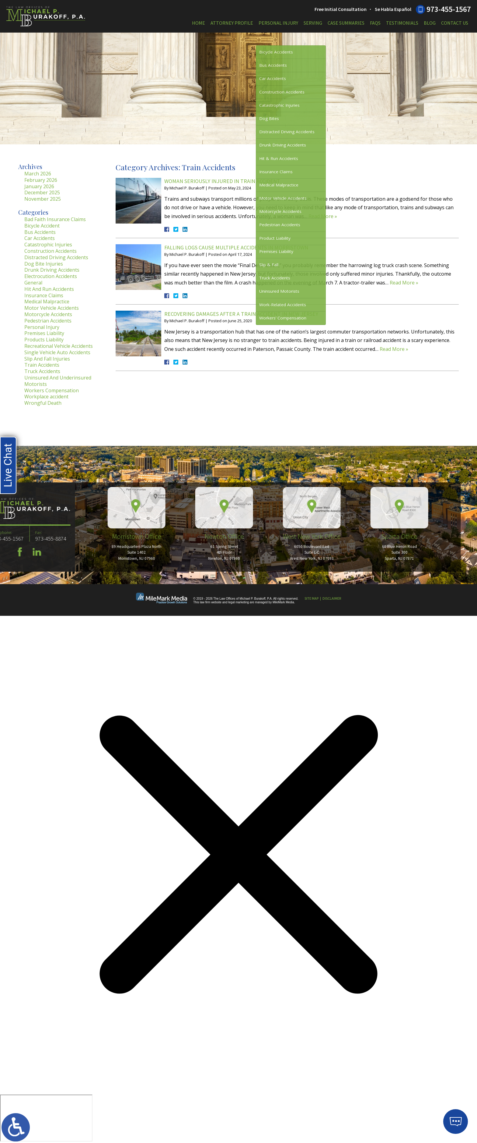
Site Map (312, 598)
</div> (46, 1118)
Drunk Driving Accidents (51, 269)
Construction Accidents (50, 251)
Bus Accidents (40, 232)
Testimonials (402, 23)
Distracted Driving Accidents (56, 257)
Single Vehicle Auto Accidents (57, 352)
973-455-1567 (449, 9)
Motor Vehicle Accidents (51, 308)
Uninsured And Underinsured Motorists (57, 380)
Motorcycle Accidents (48, 314)
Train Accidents (41, 365)
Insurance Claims (43, 295)
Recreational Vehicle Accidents (58, 346)
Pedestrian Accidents (47, 320)
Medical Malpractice (46, 301)
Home (198, 23)
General (33, 282)
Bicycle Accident (42, 225)
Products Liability (44, 339)
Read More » (322, 216)
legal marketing (238, 602)
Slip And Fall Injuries (47, 358)
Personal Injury (278, 23)
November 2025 (42, 199)
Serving (313, 23)
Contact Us (454, 23)
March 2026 (37, 173)
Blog (430, 23)
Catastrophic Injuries (48, 244)
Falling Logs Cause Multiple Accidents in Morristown (236, 247)
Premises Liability (44, 333)
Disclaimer (331, 598)
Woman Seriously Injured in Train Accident (222, 181)
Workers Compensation (51, 390)
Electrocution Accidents (50, 276)
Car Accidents (39, 238)
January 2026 (39, 186)
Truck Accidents (42, 371)
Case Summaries (346, 23)
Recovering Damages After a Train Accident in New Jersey (241, 313)
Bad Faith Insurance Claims (55, 219)
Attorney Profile (232, 23)
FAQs (375, 23)
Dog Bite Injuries (43, 263)
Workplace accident (46, 396)
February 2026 (40, 180)
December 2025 (42, 192)
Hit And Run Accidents (49, 289)
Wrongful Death (42, 403)
